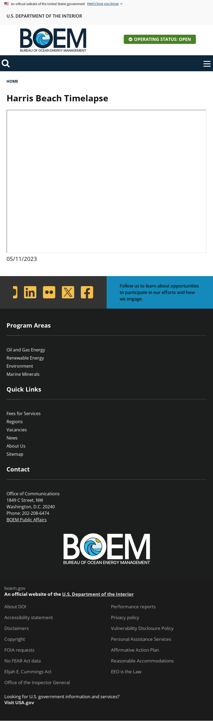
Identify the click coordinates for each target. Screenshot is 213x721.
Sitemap (15, 454)
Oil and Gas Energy (26, 350)
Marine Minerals (23, 374)
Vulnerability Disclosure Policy (142, 628)
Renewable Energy (25, 358)
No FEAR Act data (22, 661)
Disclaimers (16, 628)
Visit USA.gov (19, 703)
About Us (16, 446)
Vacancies (17, 430)
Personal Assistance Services (141, 639)
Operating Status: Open (162, 39)
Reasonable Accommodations (142, 661)
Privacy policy (125, 617)
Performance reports (133, 607)
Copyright (14, 639)
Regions (15, 422)
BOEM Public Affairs (27, 520)
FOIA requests (19, 650)
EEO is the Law (126, 672)
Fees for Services (24, 413)
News (12, 438)
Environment (20, 366)
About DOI (15, 607)
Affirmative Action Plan (135, 650)
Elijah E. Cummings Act (28, 672)
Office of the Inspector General (37, 683)
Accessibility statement (28, 617)
